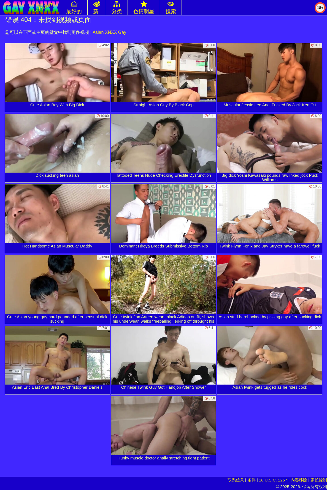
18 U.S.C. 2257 (273, 480)
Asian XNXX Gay (109, 32)
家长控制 (318, 480)
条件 (251, 480)
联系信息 (236, 480)
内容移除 (299, 480)
